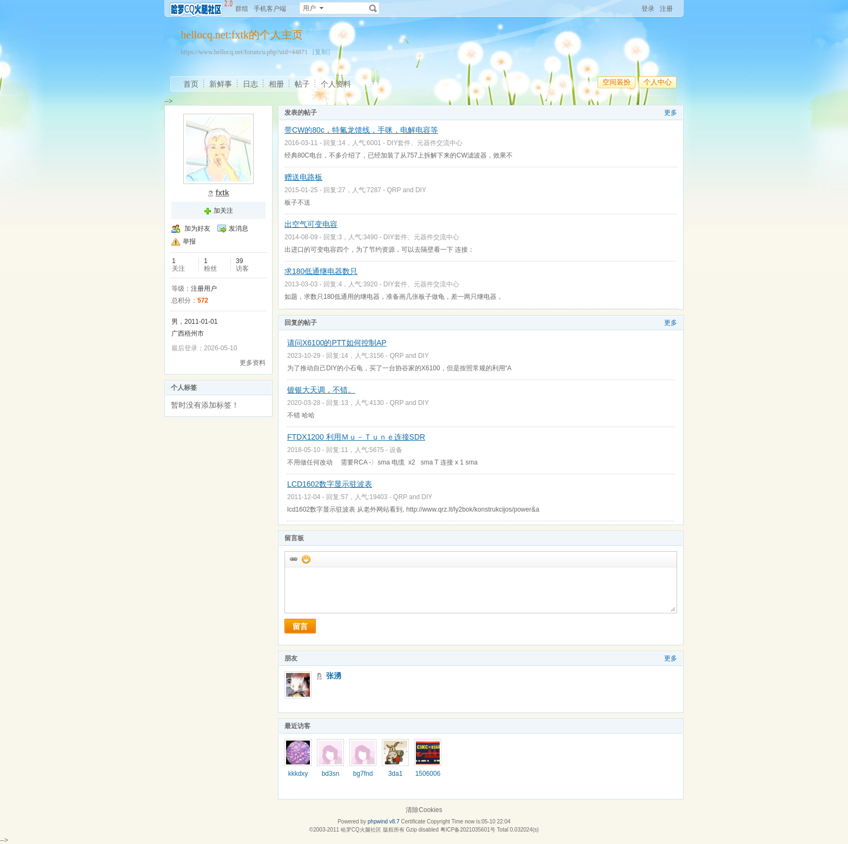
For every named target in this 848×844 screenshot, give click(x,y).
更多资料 (253, 363)
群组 (241, 8)
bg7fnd (363, 773)
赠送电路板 (303, 177)
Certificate (413, 822)
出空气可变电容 (310, 224)
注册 (666, 8)
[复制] (321, 52)
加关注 (223, 210)
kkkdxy (298, 773)
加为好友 (197, 228)
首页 (190, 84)
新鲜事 (220, 84)
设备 (395, 450)
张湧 (333, 675)
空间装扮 (616, 82)
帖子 (302, 84)
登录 (647, 8)
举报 (189, 241)
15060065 (428, 777)
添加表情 (305, 559)
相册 (276, 84)
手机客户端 (270, 8)
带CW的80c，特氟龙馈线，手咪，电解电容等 (361, 130)
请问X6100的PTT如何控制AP (337, 342)
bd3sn (331, 773)
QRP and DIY (406, 190)
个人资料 (336, 84)
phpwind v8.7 (384, 822)
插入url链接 (293, 559)
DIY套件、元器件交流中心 (424, 143)
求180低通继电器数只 (320, 271)
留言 (300, 626)
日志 (250, 84)
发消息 (238, 228)
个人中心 (658, 82)
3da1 (395, 773)
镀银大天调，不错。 (321, 389)
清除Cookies (424, 810)
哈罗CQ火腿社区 (361, 830)
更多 (670, 112)
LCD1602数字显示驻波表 (329, 484)
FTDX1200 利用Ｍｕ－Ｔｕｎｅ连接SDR (356, 437)
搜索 (373, 8)
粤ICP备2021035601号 (467, 830)
